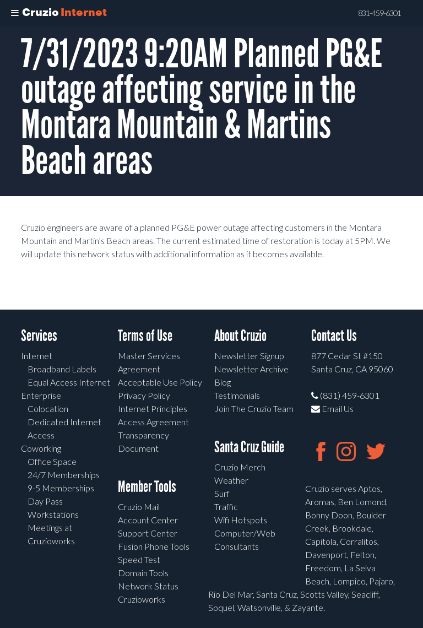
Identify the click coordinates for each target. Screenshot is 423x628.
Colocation (48, 408)
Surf (222, 493)
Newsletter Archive (251, 369)
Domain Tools (143, 572)
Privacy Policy (144, 395)
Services (39, 335)
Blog (222, 382)
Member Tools (147, 486)
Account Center (148, 520)
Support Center (147, 533)
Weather (231, 480)
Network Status (148, 586)
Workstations (53, 514)
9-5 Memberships (61, 488)
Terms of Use (145, 335)
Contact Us (334, 335)
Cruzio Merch (239, 467)
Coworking (41, 448)
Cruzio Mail (139, 506)
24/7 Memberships (64, 474)
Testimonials (237, 395)
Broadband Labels (62, 369)
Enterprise (41, 395)
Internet (36, 355)
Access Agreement (153, 421)
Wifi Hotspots (240, 520)
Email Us (332, 408)
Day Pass (45, 501)
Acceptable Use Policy (160, 382)
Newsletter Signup (249, 355)
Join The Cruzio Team (254, 408)
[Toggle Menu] (15, 13)
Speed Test (139, 559)
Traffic (226, 506)
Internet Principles (152, 408)
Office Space (52, 461)
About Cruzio (240, 335)
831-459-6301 (379, 13)
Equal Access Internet (69, 382)
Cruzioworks (141, 599)
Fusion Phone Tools (153, 546)
